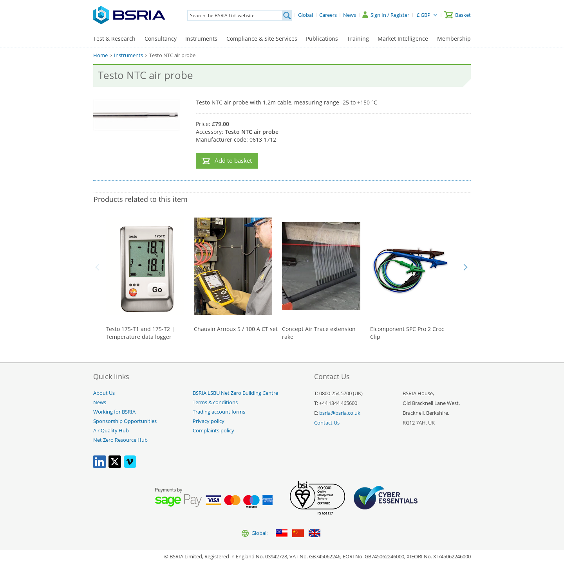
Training (358, 38)
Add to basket (233, 161)
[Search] (286, 15)
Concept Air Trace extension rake (319, 332)
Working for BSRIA (114, 411)
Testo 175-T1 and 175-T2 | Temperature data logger (140, 332)
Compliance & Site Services (261, 38)
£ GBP (423, 14)
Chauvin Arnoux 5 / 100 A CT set (236, 329)
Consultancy (161, 38)
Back (98, 267)
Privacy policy (208, 421)
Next (465, 267)
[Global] (305, 14)
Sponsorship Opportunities (125, 421)
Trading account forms (219, 411)
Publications (322, 38)
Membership (454, 38)
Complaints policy (213, 430)
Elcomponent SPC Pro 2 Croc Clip (407, 332)
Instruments (201, 38)
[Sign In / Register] (385, 14)
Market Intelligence (403, 38)
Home (100, 55)
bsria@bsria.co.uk (339, 413)
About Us (104, 393)
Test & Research (114, 38)
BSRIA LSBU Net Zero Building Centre (235, 393)
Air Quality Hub (111, 430)
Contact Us (327, 422)
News (99, 402)
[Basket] (457, 14)
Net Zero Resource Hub (120, 440)
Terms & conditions (215, 402)
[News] (349, 14)
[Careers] (328, 14)
